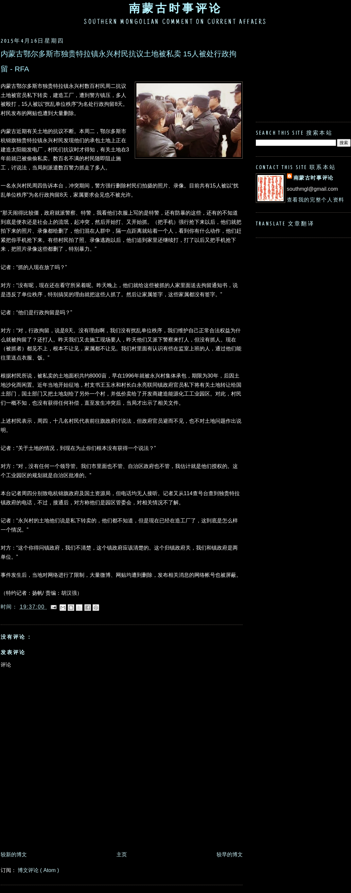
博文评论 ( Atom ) (38, 870)
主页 (121, 854)
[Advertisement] (120, 829)
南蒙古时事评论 (175, 8)
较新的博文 (14, 854)
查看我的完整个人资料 (315, 200)
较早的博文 (230, 854)
